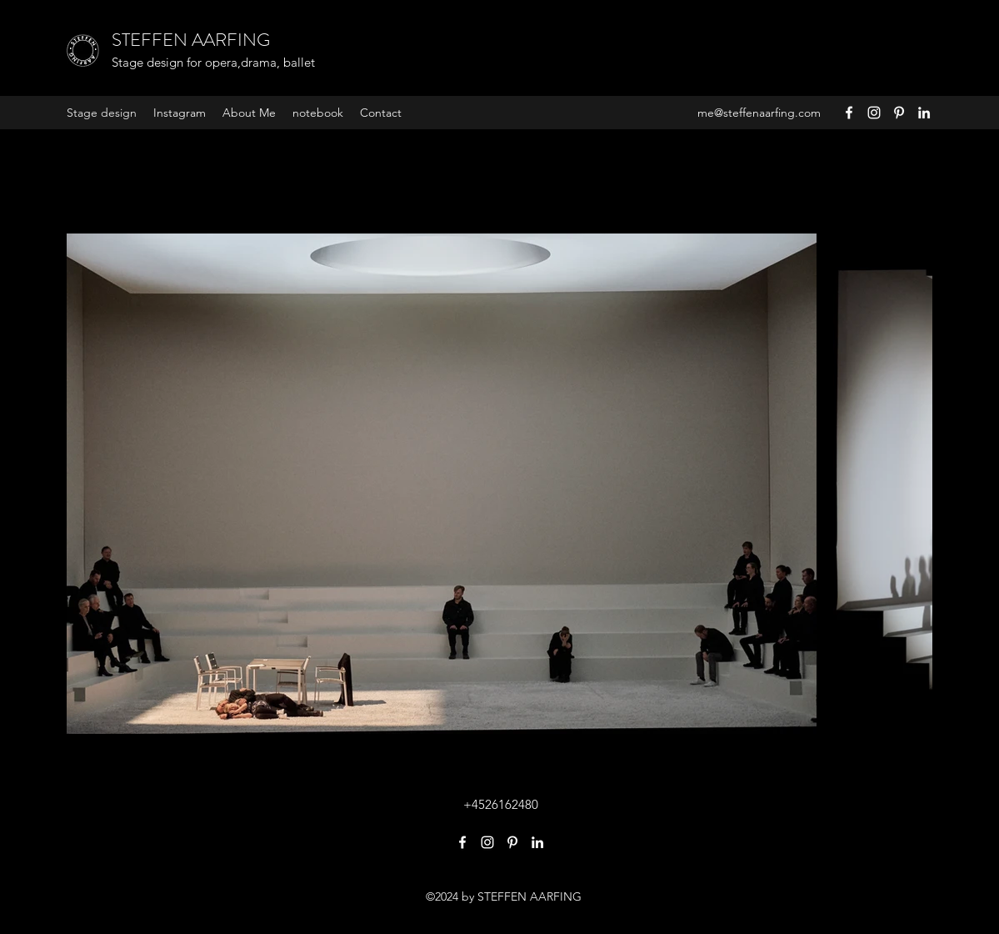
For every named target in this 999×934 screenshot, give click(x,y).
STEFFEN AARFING (191, 40)
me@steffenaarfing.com (759, 112)
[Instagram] (874, 112)
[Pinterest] (899, 112)
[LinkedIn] (924, 112)
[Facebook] (849, 112)
